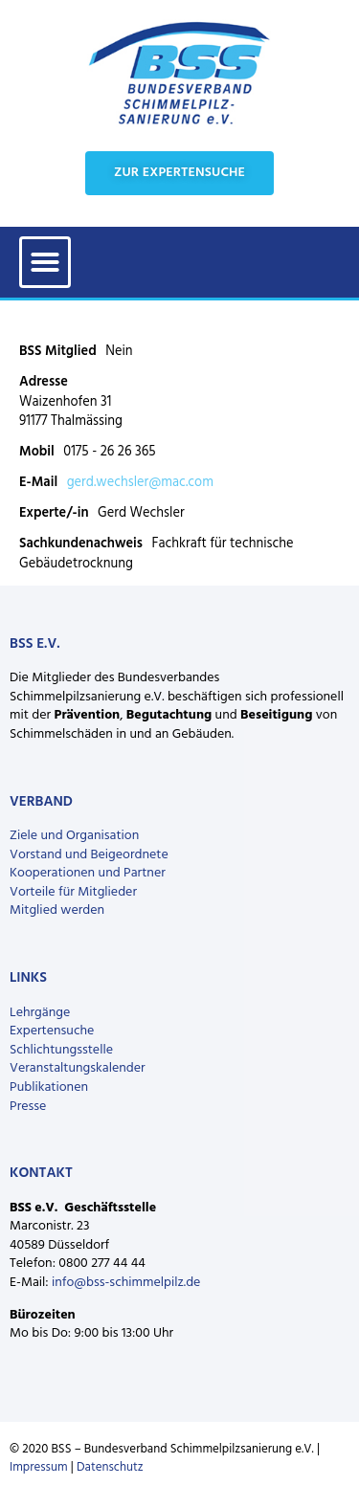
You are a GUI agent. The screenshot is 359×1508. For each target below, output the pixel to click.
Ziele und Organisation (74, 836)
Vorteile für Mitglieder (73, 892)
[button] (45, 262)
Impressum (39, 1467)
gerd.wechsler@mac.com (140, 483)
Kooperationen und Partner (88, 873)
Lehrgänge (40, 1013)
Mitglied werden (57, 910)
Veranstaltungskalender (78, 1068)
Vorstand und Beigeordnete (89, 855)
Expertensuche (52, 1031)
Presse (28, 1107)
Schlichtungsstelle (61, 1050)
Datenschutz (110, 1467)
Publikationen (49, 1087)
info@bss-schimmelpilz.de (126, 1283)
